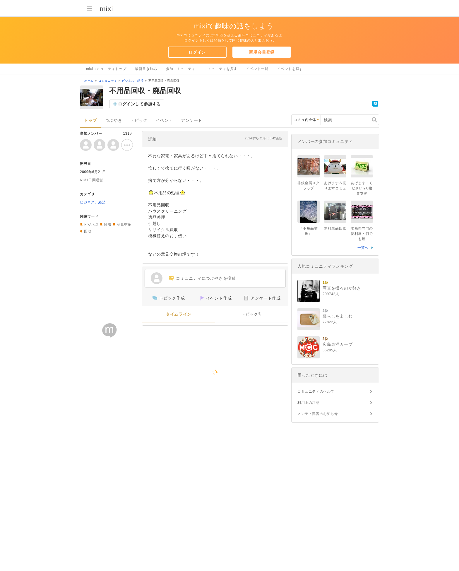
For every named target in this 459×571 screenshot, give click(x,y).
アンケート (191, 120)
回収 (87, 231)
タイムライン (178, 314)
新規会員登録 (262, 52)
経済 (107, 225)
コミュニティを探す (220, 69)
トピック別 (252, 314)
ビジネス (91, 225)
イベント (164, 120)
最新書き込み (146, 69)
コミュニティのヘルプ (315, 391)
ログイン (197, 52)
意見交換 (124, 225)
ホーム (89, 80)
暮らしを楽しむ (337, 316)
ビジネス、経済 (132, 80)
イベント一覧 (257, 69)
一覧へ (363, 248)
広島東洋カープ (337, 344)
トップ (90, 120)
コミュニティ (107, 80)
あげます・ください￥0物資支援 (362, 188)
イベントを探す (290, 69)
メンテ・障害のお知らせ (317, 414)
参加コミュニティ (181, 69)
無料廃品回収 (335, 228)
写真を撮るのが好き (342, 288)
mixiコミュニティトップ (106, 69)
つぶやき (113, 120)
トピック (138, 120)
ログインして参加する (139, 104)
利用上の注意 (308, 403)
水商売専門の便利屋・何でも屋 (362, 233)
